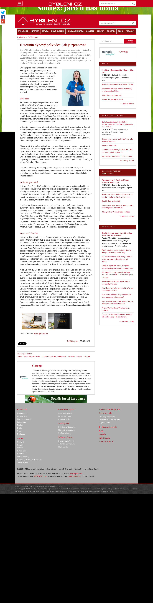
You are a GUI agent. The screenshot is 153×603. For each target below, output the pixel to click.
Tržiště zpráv (72, 341)
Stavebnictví (22, 409)
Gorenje (37, 365)
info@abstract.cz (74, 476)
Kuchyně (87, 356)
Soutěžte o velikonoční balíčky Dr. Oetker (117, 84)
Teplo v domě (105, 423)
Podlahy (20, 425)
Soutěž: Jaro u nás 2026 (111, 201)
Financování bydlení (66, 409)
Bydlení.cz (21, 37)
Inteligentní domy (64, 433)
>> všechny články (127, 104)
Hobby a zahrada (65, 437)
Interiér (20, 438)
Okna (19, 431)
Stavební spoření (64, 419)
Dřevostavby (22, 416)
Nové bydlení (63, 423)
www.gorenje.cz (41, 333)
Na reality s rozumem (66, 430)
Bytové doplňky (23, 457)
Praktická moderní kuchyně (110, 420)
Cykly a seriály (105, 413)
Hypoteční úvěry (64, 416)
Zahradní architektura (66, 444)
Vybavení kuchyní (75, 356)
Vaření (19, 356)
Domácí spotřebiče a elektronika (54, 356)
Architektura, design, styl (109, 409)
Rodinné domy (22, 413)
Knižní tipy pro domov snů (111, 95)
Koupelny (20, 445)
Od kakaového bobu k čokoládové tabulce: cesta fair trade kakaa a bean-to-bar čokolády (117, 124)
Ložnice (20, 448)
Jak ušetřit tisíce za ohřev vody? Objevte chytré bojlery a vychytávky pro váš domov (117, 259)
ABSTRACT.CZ (106, 442)
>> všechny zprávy (126, 321)
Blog (101, 431)
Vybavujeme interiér (107, 417)
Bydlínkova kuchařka (32, 356)
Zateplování (21, 422)
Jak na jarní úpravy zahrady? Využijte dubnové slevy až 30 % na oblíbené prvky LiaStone (117, 274)
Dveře (19, 428)
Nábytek (20, 454)
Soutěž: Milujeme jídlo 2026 (112, 99)
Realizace (21, 434)
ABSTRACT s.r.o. (40, 476)
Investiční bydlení (65, 413)
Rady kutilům (63, 447)
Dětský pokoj (22, 451)
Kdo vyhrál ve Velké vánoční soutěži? (116, 212)
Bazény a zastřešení (66, 441)
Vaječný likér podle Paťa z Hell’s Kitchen (117, 156)
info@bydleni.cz (76, 474)
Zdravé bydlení (23, 463)
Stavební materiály (24, 419)
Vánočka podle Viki (109, 146)
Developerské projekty (66, 427)
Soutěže (102, 434)
